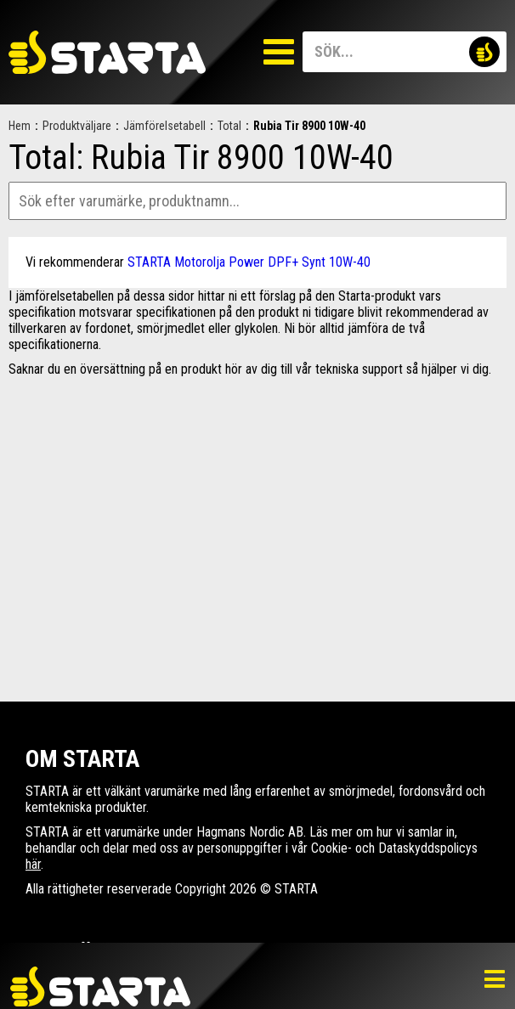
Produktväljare (76, 125)
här (33, 864)
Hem (19, 125)
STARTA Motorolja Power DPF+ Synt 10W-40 (249, 262)
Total (229, 125)
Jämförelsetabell (164, 125)
